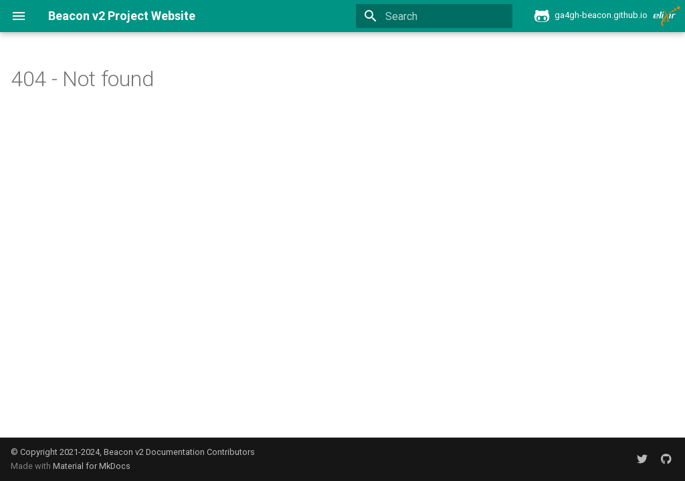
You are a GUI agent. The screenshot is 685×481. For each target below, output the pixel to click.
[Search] (434, 16)
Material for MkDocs (91, 466)
